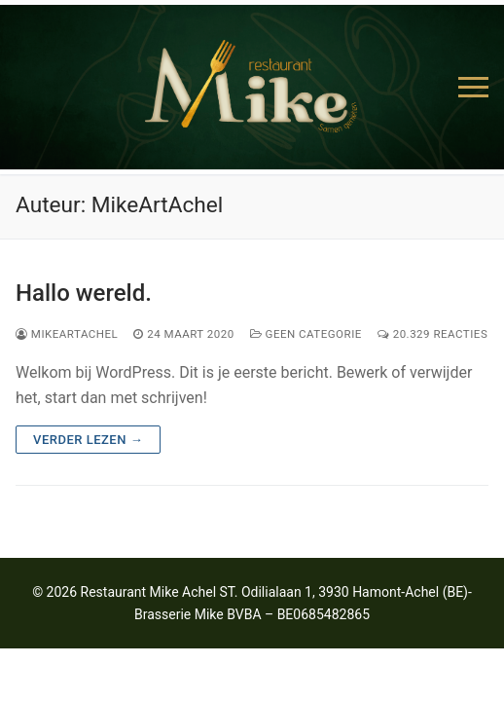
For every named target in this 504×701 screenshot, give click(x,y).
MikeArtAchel (67, 334)
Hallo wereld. (84, 293)
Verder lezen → (88, 439)
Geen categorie (306, 334)
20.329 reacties (432, 334)
